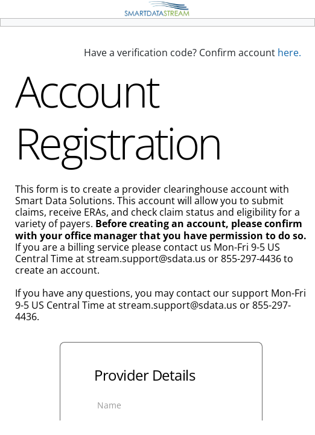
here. (289, 52)
